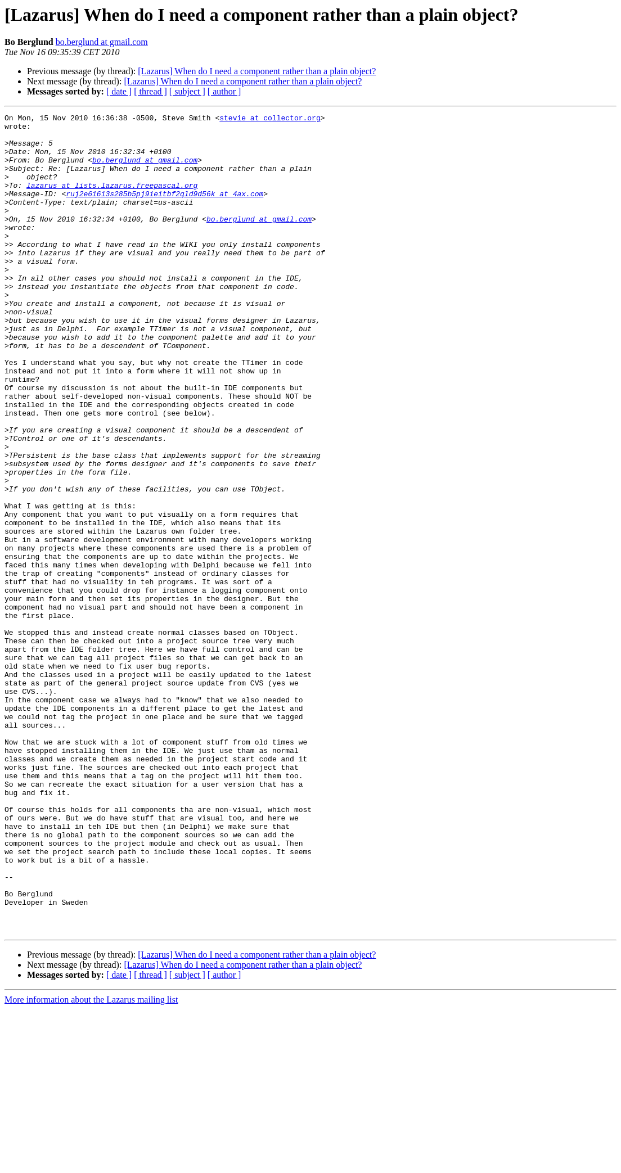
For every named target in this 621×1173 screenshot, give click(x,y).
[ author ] (224, 91)
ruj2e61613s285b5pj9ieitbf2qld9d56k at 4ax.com (164, 210)
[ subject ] (187, 91)
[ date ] (119, 91)
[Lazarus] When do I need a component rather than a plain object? (257, 71)
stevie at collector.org (269, 119)
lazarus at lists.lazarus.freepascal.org (111, 200)
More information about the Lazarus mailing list (91, 1163)
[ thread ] (150, 91)
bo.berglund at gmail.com (102, 42)
